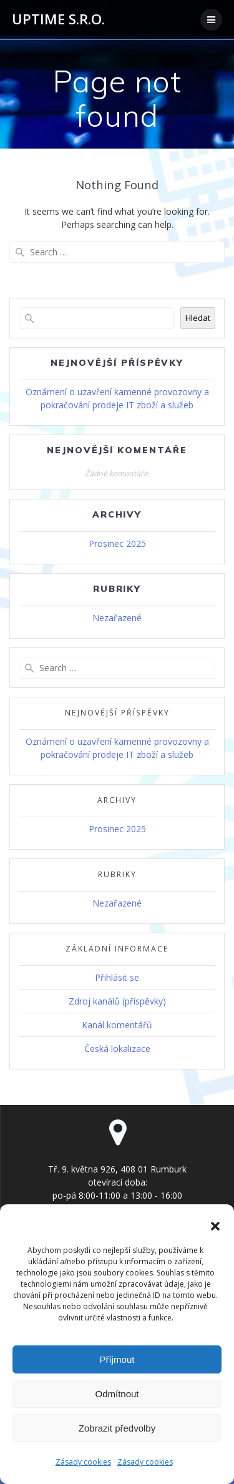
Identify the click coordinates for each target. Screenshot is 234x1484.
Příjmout (117, 1359)
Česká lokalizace (117, 1048)
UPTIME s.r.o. (58, 19)
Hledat (197, 317)
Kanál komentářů (117, 1025)
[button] (215, 1226)
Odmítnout (117, 1393)
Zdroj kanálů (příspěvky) (117, 1001)
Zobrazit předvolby (117, 1428)
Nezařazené (117, 618)
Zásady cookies (83, 1462)
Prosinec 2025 (117, 543)
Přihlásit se (117, 977)
